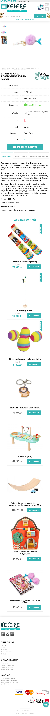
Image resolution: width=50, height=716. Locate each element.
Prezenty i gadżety (21, 68)
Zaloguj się (47, 4)
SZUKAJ (40, 16)
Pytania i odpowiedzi (7, 665)
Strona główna (5, 68)
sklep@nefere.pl (23, 1)
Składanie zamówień (7, 669)
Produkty (12, 68)
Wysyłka (3, 648)
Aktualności (4, 663)
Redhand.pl (31, 713)
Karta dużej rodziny (7, 652)
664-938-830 (10, 678)
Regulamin (4, 650)
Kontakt (3, 654)
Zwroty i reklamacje (7, 667)
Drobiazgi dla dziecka (32, 68)
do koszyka (34, 267)
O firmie (3, 645)
